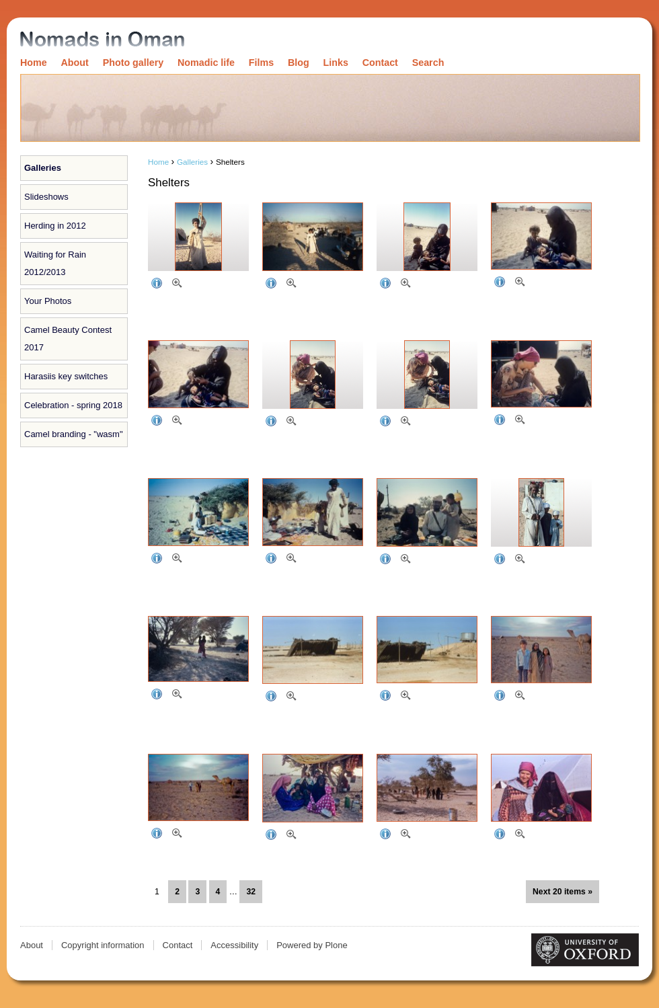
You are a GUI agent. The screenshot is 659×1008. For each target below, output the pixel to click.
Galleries (42, 168)
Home (33, 62)
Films (261, 62)
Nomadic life (206, 62)
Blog (298, 62)
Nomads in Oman (102, 40)
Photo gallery (133, 62)
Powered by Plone (312, 945)
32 (251, 891)
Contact (380, 62)
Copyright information (103, 945)
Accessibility (234, 945)
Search (428, 62)
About (75, 62)
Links (335, 62)
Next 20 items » (562, 891)
